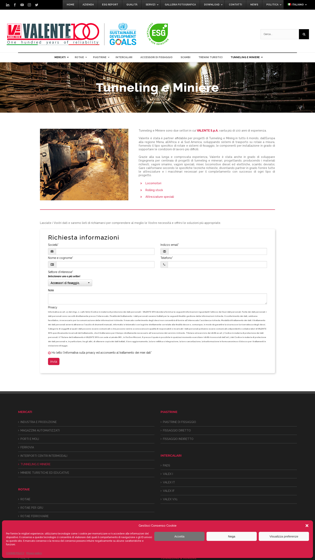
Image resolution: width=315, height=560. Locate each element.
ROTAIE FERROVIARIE (34, 516)
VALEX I (168, 474)
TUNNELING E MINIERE (35, 464)
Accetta (179, 536)
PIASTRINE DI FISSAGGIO (179, 422)
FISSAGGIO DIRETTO (177, 430)
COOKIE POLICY (15, 553)
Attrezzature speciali (159, 196)
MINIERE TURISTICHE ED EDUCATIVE (44, 472)
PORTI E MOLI (29, 439)
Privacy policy (34, 553)
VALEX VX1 (170, 499)
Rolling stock (154, 190)
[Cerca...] (280, 34)
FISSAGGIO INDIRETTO (178, 439)
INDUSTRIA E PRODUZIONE (38, 422)
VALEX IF (169, 490)
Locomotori (153, 183)
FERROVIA (27, 447)
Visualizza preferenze (283, 536)
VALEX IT (169, 482)
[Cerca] (304, 34)
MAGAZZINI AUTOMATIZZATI (40, 430)
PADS (166, 465)
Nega (231, 536)
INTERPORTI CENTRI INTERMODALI (43, 455)
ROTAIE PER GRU (31, 507)
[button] (307, 526)
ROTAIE (25, 499)
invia (53, 361)
